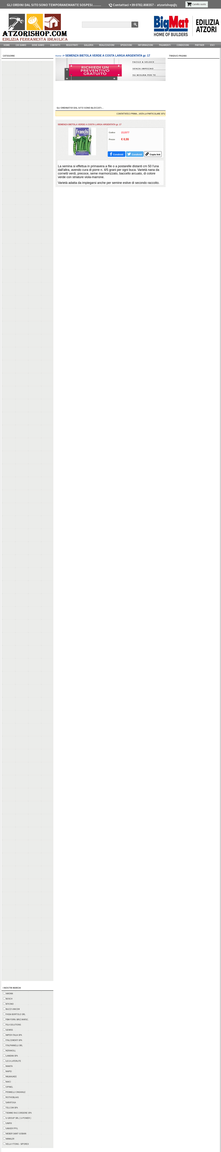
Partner (199, 45)
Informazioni (145, 45)
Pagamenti (165, 45)
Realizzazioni (106, 45)
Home (7, 45)
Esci (212, 45)
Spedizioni (126, 45)
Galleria (88, 45)
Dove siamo (38, 45)
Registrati (72, 45)
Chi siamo (21, 45)
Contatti (55, 45)
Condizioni (183, 45)
